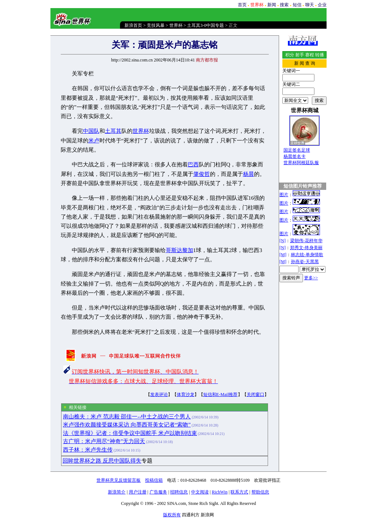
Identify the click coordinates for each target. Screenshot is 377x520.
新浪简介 (117, 492)
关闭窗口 (255, 394)
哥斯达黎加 (179, 250)
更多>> (311, 277)
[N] (282, 240)
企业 (322, 4)
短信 (297, 4)
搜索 (284, 4)
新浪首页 (133, 25)
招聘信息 (179, 492)
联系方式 (239, 492)
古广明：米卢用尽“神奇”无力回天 (104, 441)
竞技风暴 (156, 25)
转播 (319, 54)
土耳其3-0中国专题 (205, 25)
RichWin (220, 492)
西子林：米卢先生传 (88, 450)
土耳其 (113, 131)
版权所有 (172, 514)
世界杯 (176, 25)
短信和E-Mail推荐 (220, 394)
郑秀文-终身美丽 (306, 247)
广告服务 (158, 492)
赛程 (309, 54)
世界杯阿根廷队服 (301, 162)
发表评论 (159, 394)
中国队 (91, 131)
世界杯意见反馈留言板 (118, 480)
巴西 (193, 164)
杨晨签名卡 (294, 156)
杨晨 (248, 174)
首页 (242, 4)
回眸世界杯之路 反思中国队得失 (102, 461)
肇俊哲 (201, 174)
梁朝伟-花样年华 (306, 240)
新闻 (271, 4)
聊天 (309, 4)
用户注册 (138, 492)
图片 (283, 194)
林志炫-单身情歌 (307, 254)
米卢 (93, 141)
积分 (289, 54)
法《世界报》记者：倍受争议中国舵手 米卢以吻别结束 (130, 433)
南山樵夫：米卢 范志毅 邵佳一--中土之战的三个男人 (127, 417)
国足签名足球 (296, 150)
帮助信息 (260, 492)
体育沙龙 (185, 394)
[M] (282, 254)
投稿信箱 (154, 480)
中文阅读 (200, 492)
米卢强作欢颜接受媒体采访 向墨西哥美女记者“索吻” (127, 425)
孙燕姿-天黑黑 (305, 261)
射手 (299, 54)
